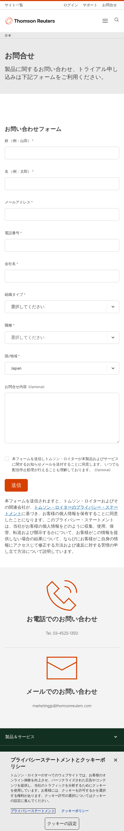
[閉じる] (115, 760)
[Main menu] (105, 21)
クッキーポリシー (75, 811)
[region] (62, 791)
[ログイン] (70, 5)
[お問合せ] (109, 5)
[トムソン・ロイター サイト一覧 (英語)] (15, 5)
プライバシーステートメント (32, 811)
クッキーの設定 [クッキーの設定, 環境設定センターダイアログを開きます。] (62, 823)
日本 (8, 35)
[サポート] (90, 5)
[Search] (116, 20)
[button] (62, 736)
